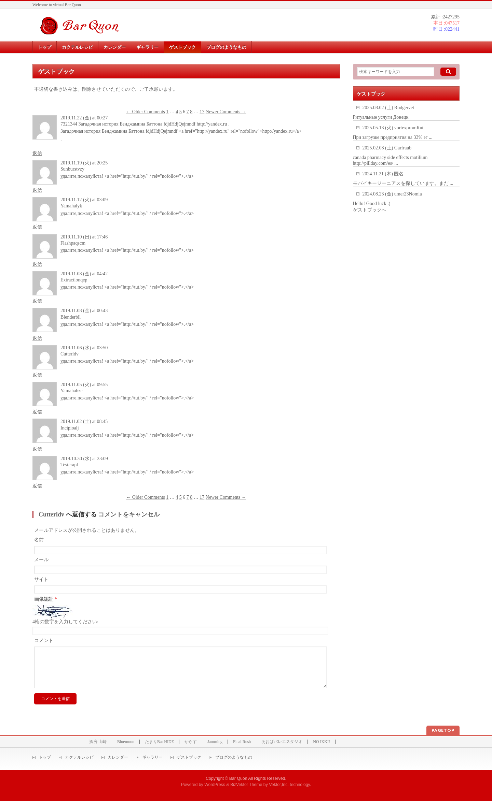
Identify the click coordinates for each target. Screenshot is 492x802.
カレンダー (118, 758)
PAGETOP (443, 730)
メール (41, 559)
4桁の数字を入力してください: (65, 621)
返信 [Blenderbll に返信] (37, 338)
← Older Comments (145, 111)
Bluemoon (125, 742)
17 (202, 111)
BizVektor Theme (246, 785)
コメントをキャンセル (129, 514)
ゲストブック (189, 758)
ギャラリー (152, 758)
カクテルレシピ (79, 758)
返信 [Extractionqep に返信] (37, 301)
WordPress (214, 785)
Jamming (214, 742)
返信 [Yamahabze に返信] (37, 411)
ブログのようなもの (233, 758)
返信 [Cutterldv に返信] (37, 375)
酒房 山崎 (98, 742)
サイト (41, 579)
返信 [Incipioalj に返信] (37, 449)
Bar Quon (238, 779)
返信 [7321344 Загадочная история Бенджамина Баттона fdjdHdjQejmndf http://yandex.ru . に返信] (37, 153)
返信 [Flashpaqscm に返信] (37, 264)
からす (190, 742)
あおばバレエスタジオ (281, 742)
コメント (43, 640)
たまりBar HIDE (159, 742)
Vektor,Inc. (279, 785)
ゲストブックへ (369, 210)
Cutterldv (51, 514)
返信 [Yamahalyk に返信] (37, 227)
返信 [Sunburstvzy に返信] (37, 190)
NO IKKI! (321, 742)
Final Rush (242, 742)
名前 (39, 539)
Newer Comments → (226, 111)
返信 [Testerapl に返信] (37, 486)
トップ (45, 758)
